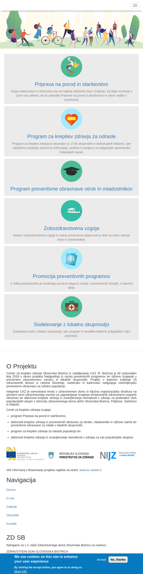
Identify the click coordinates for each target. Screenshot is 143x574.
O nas (10, 498)
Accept (101, 561)
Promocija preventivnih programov (71, 276)
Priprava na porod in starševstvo (71, 84)
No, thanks (118, 561)
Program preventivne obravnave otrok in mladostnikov (71, 189)
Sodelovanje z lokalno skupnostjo (71, 324)
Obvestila (12, 515)
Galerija (11, 506)
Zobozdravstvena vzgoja (71, 228)
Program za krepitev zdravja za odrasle (71, 136)
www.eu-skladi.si (90, 470)
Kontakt (11, 523)
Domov (11, 489)
